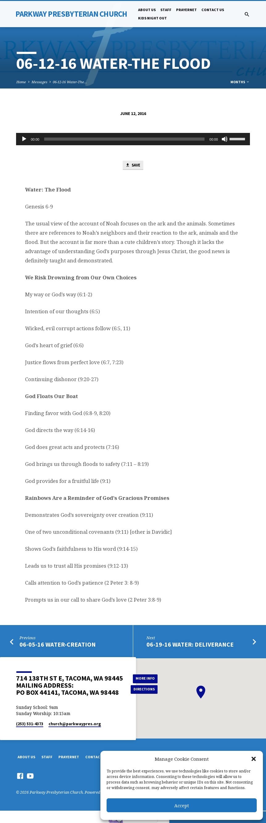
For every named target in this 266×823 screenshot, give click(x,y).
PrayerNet (186, 9)
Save (133, 165)
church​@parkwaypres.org (75, 724)
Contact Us (212, 9)
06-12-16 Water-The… (70, 82)
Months (240, 82)
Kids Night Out (152, 18)
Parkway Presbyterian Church (71, 14)
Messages (39, 82)
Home (21, 82)
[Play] (24, 139)
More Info (144, 678)
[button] (254, 759)
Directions (144, 689)
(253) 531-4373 (29, 724)
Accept (181, 805)
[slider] (124, 139)
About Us (147, 9)
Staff (165, 9)
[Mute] (225, 139)
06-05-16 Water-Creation (57, 645)
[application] (133, 139)
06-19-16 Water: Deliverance (190, 645)
